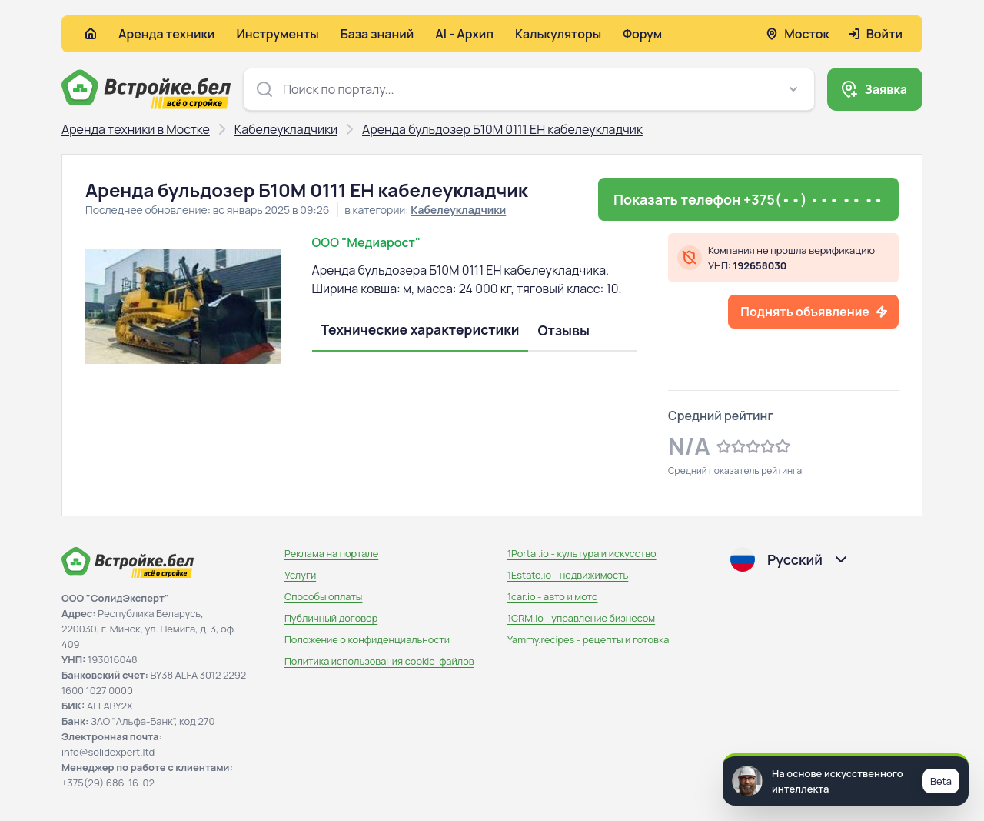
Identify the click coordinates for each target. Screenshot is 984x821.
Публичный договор (330, 618)
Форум (642, 33)
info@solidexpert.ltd (108, 752)
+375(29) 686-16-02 (108, 782)
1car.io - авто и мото (552, 596)
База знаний (377, 33)
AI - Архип (464, 33)
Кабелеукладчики (285, 129)
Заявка (885, 89)
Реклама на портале (331, 553)
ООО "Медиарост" (366, 242)
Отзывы (563, 330)
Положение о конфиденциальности (367, 639)
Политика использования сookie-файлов (379, 661)
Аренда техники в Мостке (136, 129)
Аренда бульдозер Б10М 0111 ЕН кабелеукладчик (502, 129)
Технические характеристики (420, 329)
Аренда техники (166, 33)
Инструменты (277, 33)
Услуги (300, 575)
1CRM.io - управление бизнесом (581, 618)
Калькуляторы (558, 33)
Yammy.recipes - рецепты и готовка (588, 639)
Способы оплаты (323, 596)
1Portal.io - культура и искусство (582, 553)
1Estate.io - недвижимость (567, 575)
